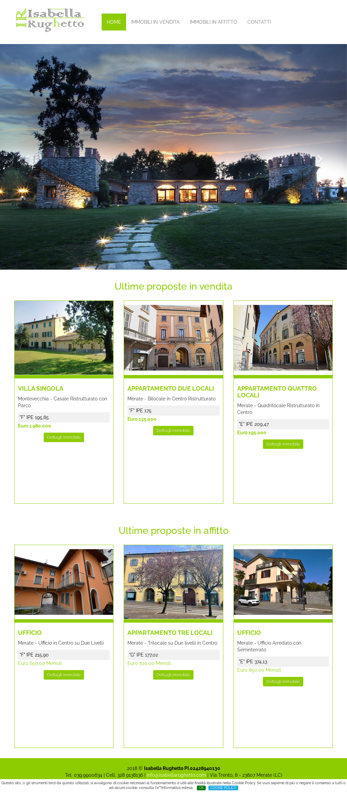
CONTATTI (259, 22)
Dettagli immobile (64, 437)
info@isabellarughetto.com (176, 775)
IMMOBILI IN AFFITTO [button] (213, 22)
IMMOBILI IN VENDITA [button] (155, 22)
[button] (26, 157)
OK (201, 788)
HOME (114, 22)
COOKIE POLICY (223, 788)
